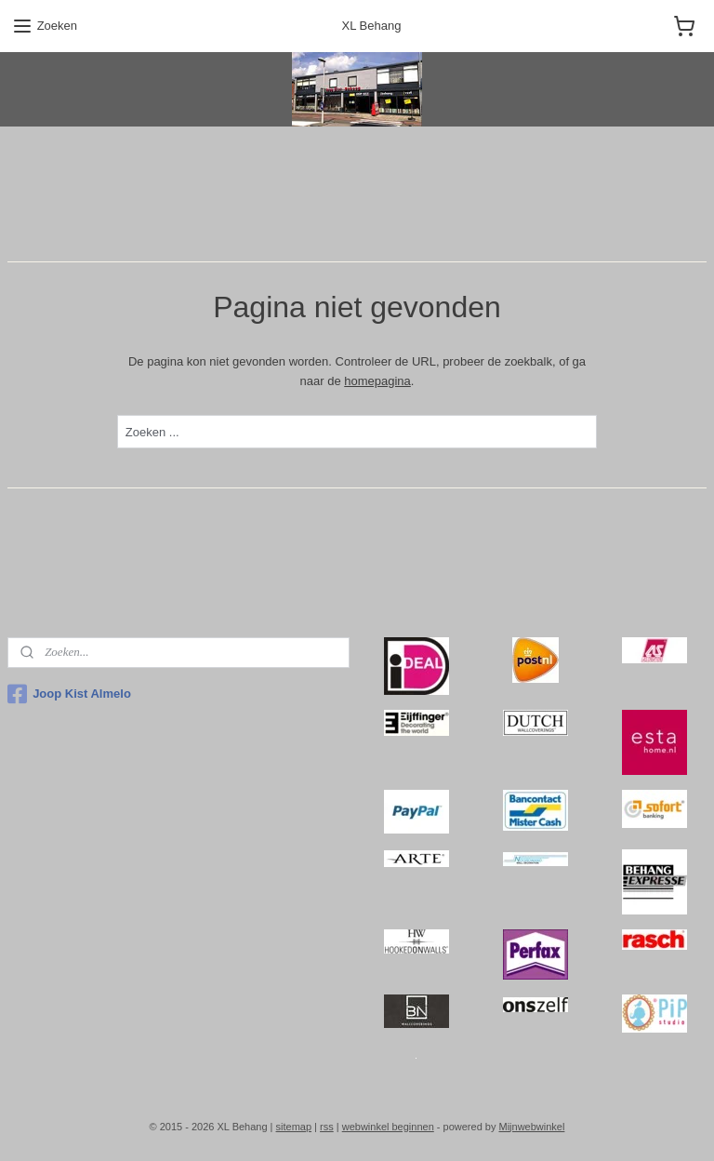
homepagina (377, 380)
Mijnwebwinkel (531, 1126)
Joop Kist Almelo (69, 694)
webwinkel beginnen (388, 1126)
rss (327, 1126)
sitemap (294, 1126)
